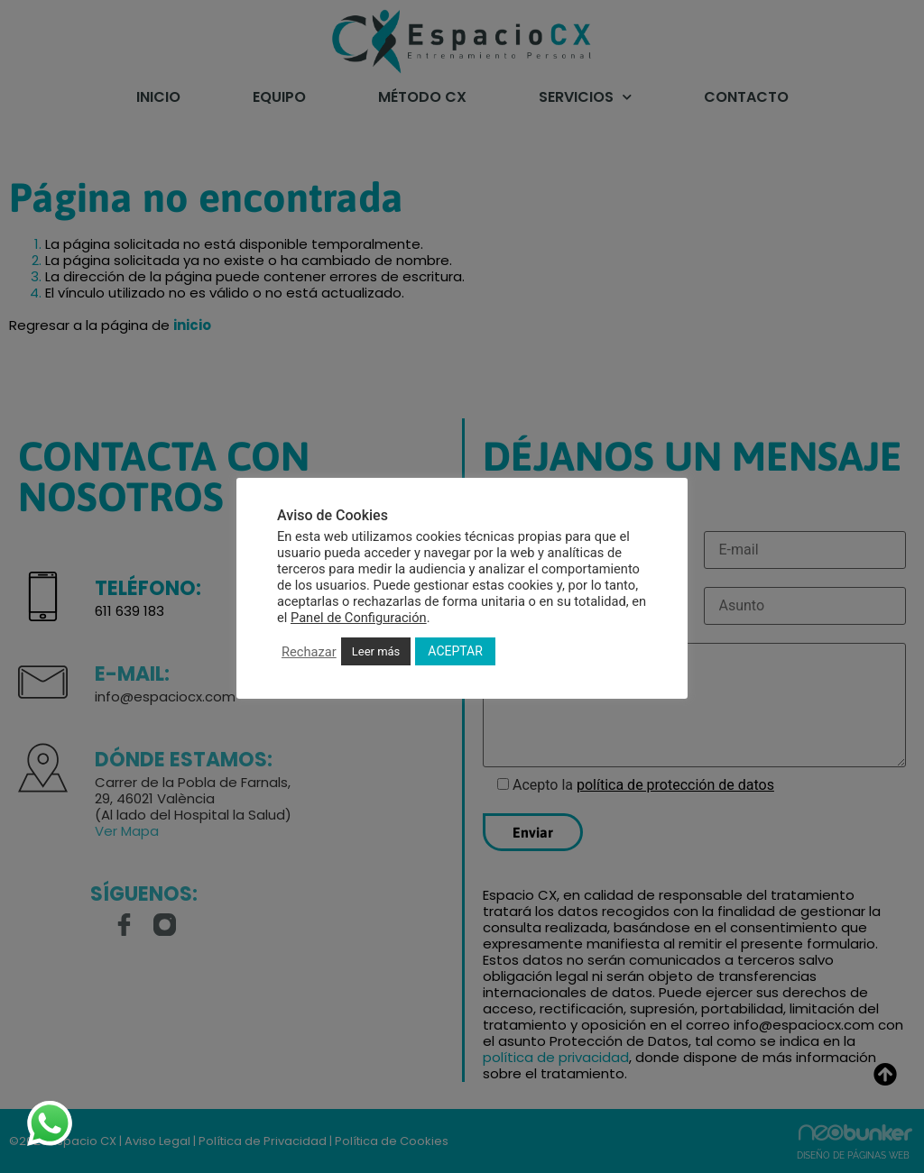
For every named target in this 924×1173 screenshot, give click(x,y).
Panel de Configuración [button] (359, 617)
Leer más (376, 651)
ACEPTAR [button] (455, 651)
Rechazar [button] (309, 652)
